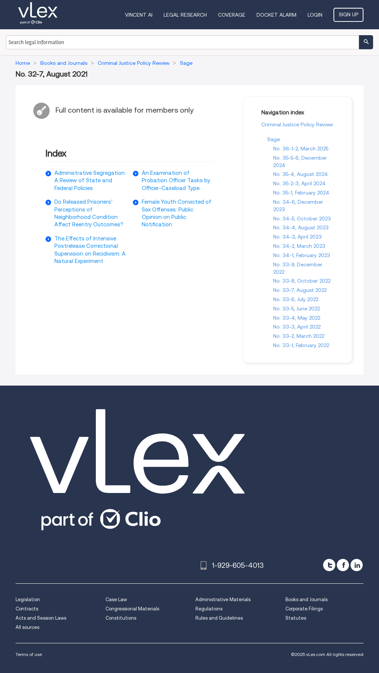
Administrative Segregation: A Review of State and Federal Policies (90, 180)
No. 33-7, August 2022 (299, 290)
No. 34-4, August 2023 (301, 227)
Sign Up (348, 14)
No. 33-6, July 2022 (295, 299)
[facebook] (343, 565)
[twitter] (329, 565)
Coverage (231, 15)
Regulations (208, 609)
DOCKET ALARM (276, 15)
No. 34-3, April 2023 (297, 237)
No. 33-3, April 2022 (297, 327)
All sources (27, 627)
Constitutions (120, 618)
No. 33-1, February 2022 (301, 345)
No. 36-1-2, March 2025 (300, 148)
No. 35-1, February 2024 (301, 193)
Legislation (28, 599)
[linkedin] (357, 565)
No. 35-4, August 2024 (300, 174)
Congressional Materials (132, 609)
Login (315, 15)
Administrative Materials (223, 599)
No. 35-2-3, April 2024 (299, 183)
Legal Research (185, 15)
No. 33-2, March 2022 (298, 336)
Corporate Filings (304, 609)
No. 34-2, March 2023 (299, 246)
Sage (273, 139)
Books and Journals (306, 599)
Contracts (27, 609)
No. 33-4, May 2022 (296, 318)
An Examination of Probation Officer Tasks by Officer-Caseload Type (176, 180)
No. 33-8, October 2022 (302, 281)
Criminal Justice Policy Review (297, 124)
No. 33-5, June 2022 (296, 308)
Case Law (116, 599)
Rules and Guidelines (219, 618)
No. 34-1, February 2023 (301, 255)
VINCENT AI (138, 15)
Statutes (295, 618)
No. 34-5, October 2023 (302, 218)
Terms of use (29, 654)
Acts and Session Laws (41, 618)
